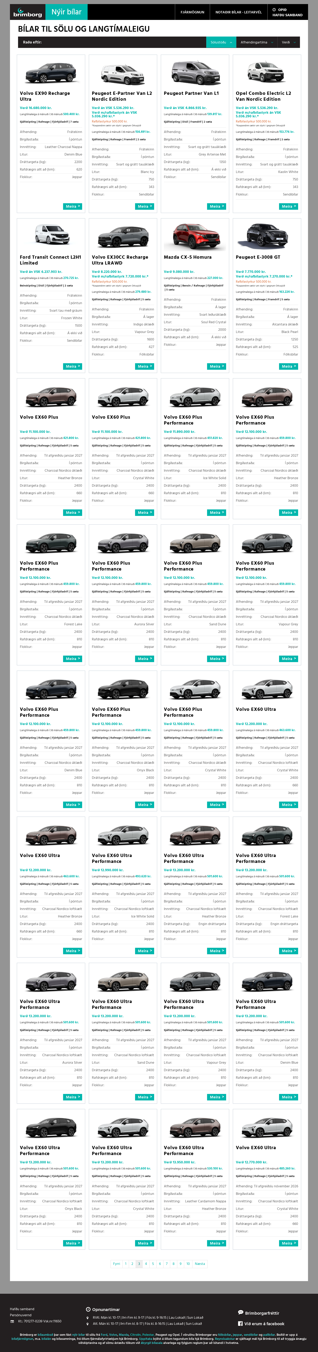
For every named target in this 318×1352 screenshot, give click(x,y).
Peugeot (161, 1335)
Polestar (148, 1335)
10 (188, 1264)
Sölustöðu (218, 42)
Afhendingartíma (254, 42)
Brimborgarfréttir (262, 1313)
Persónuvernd (20, 1315)
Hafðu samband (288, 15)
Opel (176, 1335)
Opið (280, 10)
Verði (286, 42)
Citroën (135, 1335)
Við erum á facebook (261, 1324)
